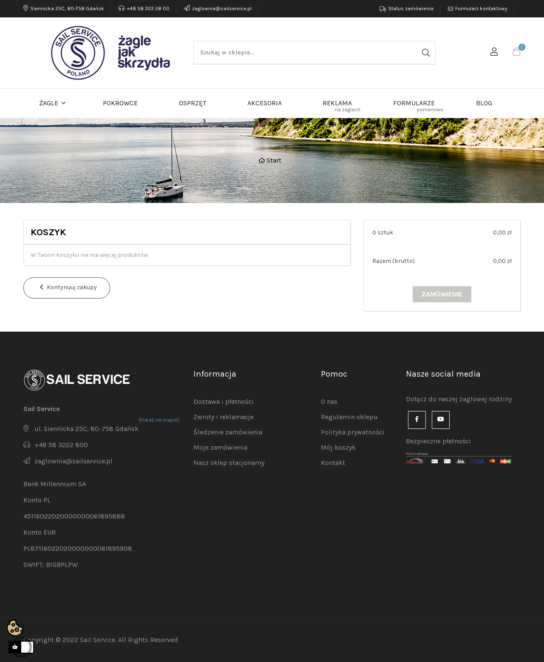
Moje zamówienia (220, 447)
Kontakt (333, 463)
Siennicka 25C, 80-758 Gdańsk (63, 8)
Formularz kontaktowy (481, 8)
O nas (329, 401)
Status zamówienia (411, 8)
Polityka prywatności (353, 432)
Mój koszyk (338, 447)
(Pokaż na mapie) (159, 420)
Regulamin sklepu (349, 417)
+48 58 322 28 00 (144, 8)
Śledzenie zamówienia (227, 432)
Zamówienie (442, 294)
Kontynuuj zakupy (67, 287)
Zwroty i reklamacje (223, 417)
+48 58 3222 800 (61, 445)
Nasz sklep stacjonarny (228, 463)
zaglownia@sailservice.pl (217, 8)
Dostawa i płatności (223, 401)
